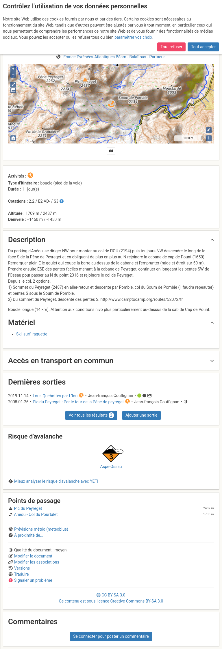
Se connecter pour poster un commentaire (111, 636)
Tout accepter (203, 46)
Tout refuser (171, 46)
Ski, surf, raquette (31, 334)
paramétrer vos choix (133, 37)
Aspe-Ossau (111, 466)
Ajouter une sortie (141, 415)
